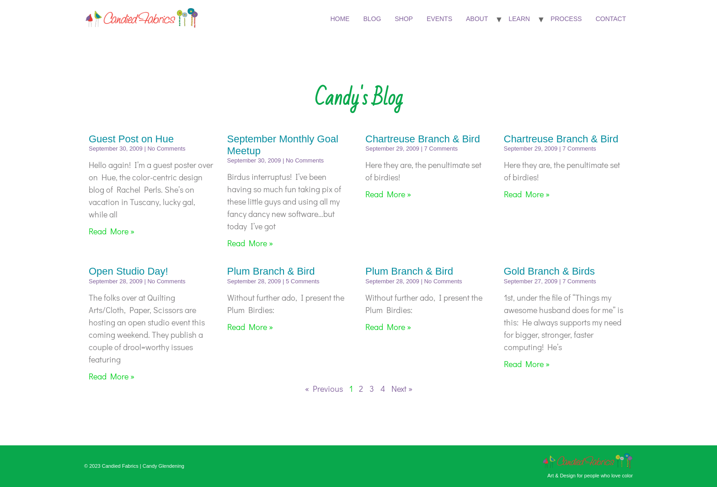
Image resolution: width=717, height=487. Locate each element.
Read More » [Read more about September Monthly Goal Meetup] (250, 243)
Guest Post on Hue (131, 139)
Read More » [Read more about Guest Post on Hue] (111, 231)
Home (339, 18)
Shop (404, 18)
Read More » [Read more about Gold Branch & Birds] (527, 363)
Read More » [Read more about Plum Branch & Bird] (250, 326)
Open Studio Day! (128, 271)
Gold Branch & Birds (549, 271)
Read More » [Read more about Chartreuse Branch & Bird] (388, 194)
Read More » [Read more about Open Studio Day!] (111, 376)
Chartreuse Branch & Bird (422, 139)
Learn (519, 18)
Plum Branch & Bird (271, 271)
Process (566, 18)
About (477, 18)
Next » (401, 388)
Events (439, 18)
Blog (372, 18)
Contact (610, 18)
